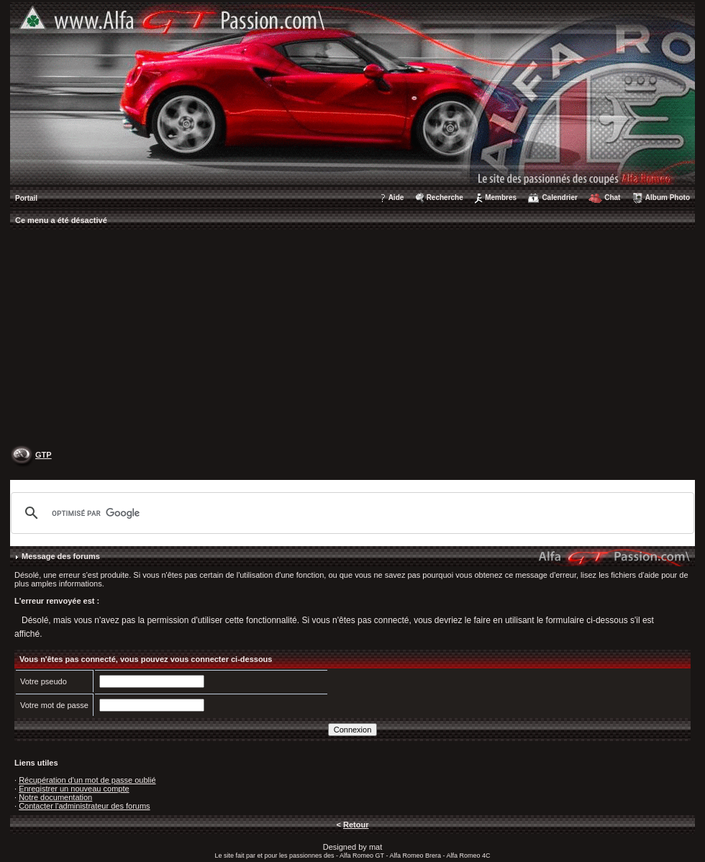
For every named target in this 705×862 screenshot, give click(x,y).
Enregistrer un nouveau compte (74, 788)
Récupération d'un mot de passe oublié (87, 780)
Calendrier (559, 197)
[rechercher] (350, 513)
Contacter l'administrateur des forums (84, 806)
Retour (355, 824)
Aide (396, 197)
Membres (501, 197)
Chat (612, 197)
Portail (26, 198)
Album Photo (667, 197)
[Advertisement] (352, 339)
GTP (43, 454)
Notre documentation (55, 797)
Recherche (445, 197)
